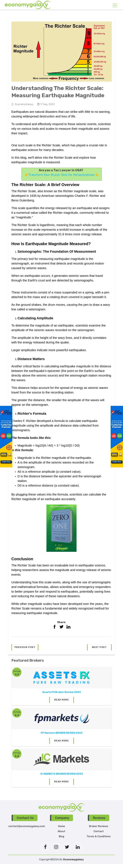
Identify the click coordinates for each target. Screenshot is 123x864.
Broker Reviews (98, 826)
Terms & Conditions (99, 836)
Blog (61, 836)
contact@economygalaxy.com (26, 826)
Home (61, 826)
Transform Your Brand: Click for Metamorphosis (61, 175)
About (61, 831)
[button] (25, 647)
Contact (99, 831)
